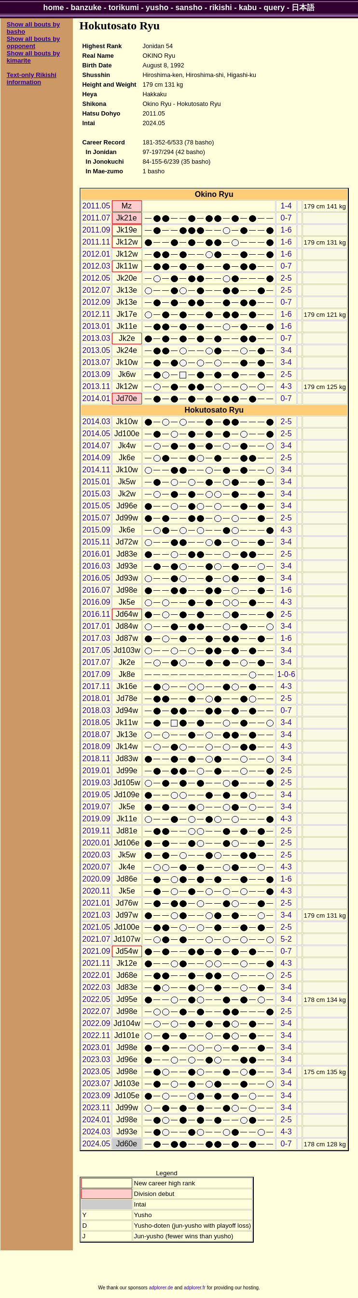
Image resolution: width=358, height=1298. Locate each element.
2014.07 (96, 445)
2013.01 (96, 326)
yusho (157, 7)
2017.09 (96, 674)
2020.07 (96, 867)
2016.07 (96, 590)
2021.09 (96, 951)
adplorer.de (161, 1287)
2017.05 (96, 650)
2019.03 (96, 783)
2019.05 (96, 795)
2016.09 (96, 602)
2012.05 (96, 278)
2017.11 (96, 686)
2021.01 (96, 903)
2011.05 (96, 206)
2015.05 (96, 506)
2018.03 (96, 710)
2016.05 (96, 578)
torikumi (124, 7)
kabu (248, 7)
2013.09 (96, 374)
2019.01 (96, 770)
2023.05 (96, 1071)
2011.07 (96, 218)
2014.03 (96, 421)
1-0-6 (286, 674)
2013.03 (96, 338)
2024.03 (96, 1132)
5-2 (286, 939)
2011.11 (96, 242)
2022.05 (96, 999)
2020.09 (96, 879)
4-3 (286, 386)
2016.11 (96, 614)
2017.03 (96, 638)
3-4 (286, 350)
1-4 (286, 206)
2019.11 (96, 831)
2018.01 (96, 698)
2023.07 (96, 1083)
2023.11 (96, 1107)
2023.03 (96, 1059)
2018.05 (96, 722)
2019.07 (96, 807)
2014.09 (96, 458)
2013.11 (96, 386)
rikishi (220, 7)
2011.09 (96, 230)
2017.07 (96, 662)
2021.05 (96, 927)
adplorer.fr (195, 1287)
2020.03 (96, 855)
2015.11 (96, 542)
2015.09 (96, 530)
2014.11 (96, 470)
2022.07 (96, 1011)
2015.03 (96, 494)
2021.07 (96, 939)
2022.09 (96, 1023)
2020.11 (96, 891)
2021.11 (96, 963)
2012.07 (96, 290)
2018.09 (96, 746)
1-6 (286, 230)
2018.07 (96, 734)
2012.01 (96, 254)
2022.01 (96, 975)
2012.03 (96, 266)
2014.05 (96, 433)
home (53, 7)
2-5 (286, 278)
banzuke (86, 7)
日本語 (303, 7)
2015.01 (96, 482)
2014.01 (96, 398)
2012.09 (96, 302)
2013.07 (96, 362)
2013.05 (96, 350)
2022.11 (96, 1035)
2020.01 (96, 843)
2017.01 (96, 626)
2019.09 (96, 819)
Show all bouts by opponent (33, 42)
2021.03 (96, 915)
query (274, 7)
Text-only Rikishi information (31, 78)
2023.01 (96, 1047)
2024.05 (96, 1144)
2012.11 (96, 314)
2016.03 (96, 566)
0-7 (286, 218)
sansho (188, 7)
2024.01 (96, 1120)
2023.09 (96, 1095)
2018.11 (96, 758)
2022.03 (96, 987)
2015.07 (96, 518)
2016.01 (96, 554)
